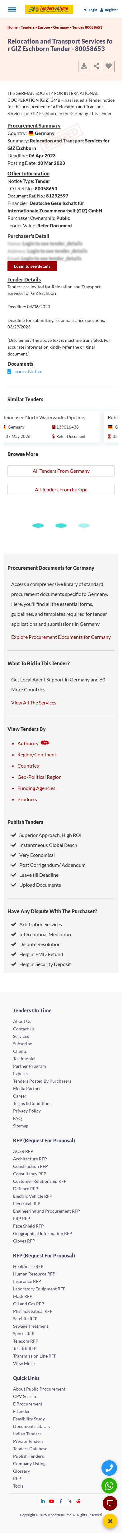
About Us (22, 1021)
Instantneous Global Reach (44, 845)
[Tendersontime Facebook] (61, 1501)
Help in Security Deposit (41, 964)
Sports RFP (24, 1333)
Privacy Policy (27, 1110)
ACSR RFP (23, 1151)
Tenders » (29, 27)
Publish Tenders (25, 822)
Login (90, 10)
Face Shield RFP (28, 1226)
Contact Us (24, 1028)
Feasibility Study (29, 1418)
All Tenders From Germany (61, 471)
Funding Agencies (36, 788)
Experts (20, 1073)
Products (27, 799)
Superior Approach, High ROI (46, 835)
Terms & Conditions (32, 1103)
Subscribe (22, 1043)
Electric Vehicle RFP (32, 1196)
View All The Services (33, 702)
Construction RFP (30, 1166)
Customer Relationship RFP (40, 1181)
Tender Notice (27, 371)
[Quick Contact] (110, 1468)
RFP (17, 1478)
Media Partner (27, 1088)
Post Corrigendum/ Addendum (48, 865)
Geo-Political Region (39, 777)
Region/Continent (36, 754)
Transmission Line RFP (35, 1356)
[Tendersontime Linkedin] (43, 1501)
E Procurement (27, 1403)
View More (24, 1363)
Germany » (62, 27)
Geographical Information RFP (42, 1233)
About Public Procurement (39, 1388)
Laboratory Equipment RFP (39, 1288)
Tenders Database (30, 1448)
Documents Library (31, 1426)
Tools (18, 1486)
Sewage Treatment (30, 1326)
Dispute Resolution (36, 944)
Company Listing (29, 1463)
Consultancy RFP (29, 1173)
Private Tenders (28, 1441)
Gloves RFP (24, 1240)
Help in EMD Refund (37, 954)
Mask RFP (22, 1296)
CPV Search (24, 1396)
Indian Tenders (27, 1433)
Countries (28, 766)
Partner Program (29, 1066)
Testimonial (24, 1058)
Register (109, 10)
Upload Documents (36, 885)
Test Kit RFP (25, 1348)
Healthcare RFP (28, 1266)
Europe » (45, 27)
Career (19, 1096)
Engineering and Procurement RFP (46, 1211)
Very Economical (33, 855)
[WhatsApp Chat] (110, 1485)
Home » (14, 27)
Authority (33, 743)
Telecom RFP (25, 1341)
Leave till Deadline (35, 875)
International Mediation (41, 934)
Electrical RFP (26, 1203)
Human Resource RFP (34, 1273)
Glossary (21, 1471)
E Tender (21, 1411)
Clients (20, 1051)
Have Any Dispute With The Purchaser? (52, 911)
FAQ (17, 1118)
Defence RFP (25, 1188)
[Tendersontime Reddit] (78, 1501)
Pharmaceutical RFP (33, 1311)
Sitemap (21, 1125)
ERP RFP (21, 1218)
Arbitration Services (36, 924)
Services (21, 1036)
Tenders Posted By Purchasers (42, 1081)
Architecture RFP (30, 1158)
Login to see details (32, 266)
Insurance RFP (27, 1281)
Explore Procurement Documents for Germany (61, 637)
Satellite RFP (25, 1318)
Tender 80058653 (87, 27)
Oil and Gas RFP (28, 1303)
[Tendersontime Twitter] (70, 1501)
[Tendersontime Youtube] (52, 1501)
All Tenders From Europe (61, 489)
